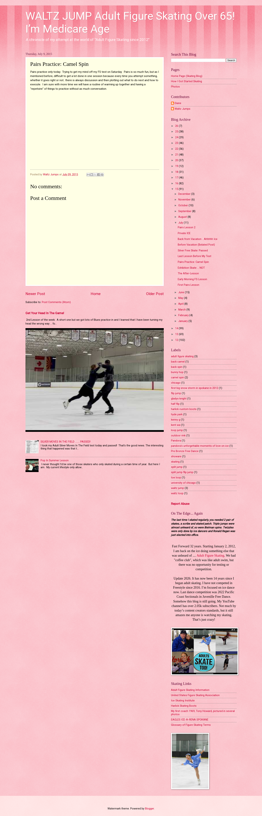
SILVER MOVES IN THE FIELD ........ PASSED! (65, 441)
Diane (178, 103)
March (182, 309)
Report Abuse (180, 503)
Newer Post (35, 294)
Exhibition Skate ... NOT (191, 267)
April (181, 303)
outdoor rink (178, 435)
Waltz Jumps (182, 108)
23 (177, 143)
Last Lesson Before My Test (194, 256)
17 (177, 177)
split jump (176, 467)
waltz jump (177, 488)
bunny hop (177, 372)
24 (177, 137)
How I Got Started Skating (186, 81)
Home (96, 294)
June (181, 292)
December (184, 194)
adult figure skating (182, 356)
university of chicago (183, 482)
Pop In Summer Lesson (55, 460)
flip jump (176, 393)
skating (175, 461)
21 (177, 154)
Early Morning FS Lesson (192, 279)
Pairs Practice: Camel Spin (193, 262)
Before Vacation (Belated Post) (196, 244)
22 (177, 148)
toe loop (176, 477)
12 (177, 340)
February (183, 315)
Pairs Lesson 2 (186, 227)
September (185, 211)
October (183, 205)
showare (176, 456)
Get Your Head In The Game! (44, 313)
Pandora (176, 440)
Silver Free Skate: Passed (193, 250)
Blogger (149, 808)
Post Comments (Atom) (56, 302)
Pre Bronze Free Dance (185, 451)
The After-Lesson (188, 273)
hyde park (176, 414)
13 (177, 334)
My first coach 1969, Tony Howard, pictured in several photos (203, 712)
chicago (175, 382)
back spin (176, 367)
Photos (175, 86)
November (184, 199)
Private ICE (184, 233)
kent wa (175, 425)
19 (177, 166)
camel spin (177, 377)
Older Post (155, 294)
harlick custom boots (183, 409)
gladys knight (178, 398)
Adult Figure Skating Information (190, 690)
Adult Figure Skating (210, 555)
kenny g (175, 419)
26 (177, 126)
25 (177, 131)
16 (177, 183)
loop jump (177, 430)
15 (177, 189)
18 (177, 172)
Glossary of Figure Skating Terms (191, 725)
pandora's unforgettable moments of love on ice (200, 445)
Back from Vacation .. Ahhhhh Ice (197, 239)
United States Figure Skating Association (195, 695)
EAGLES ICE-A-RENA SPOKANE (189, 719)
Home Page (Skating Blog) (186, 76)
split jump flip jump (182, 472)
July (181, 222)
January (183, 321)
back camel (178, 361)
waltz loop (177, 493)
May (181, 298)
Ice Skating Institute (183, 700)
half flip (175, 403)
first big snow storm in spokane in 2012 (194, 388)
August (183, 216)
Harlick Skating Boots (183, 705)
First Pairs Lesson (188, 284)
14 (177, 328)
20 (177, 160)
